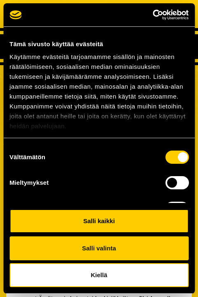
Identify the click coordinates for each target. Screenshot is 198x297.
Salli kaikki (99, 220)
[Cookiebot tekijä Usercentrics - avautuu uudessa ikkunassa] (152, 14)
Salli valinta (99, 248)
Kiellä (99, 274)
